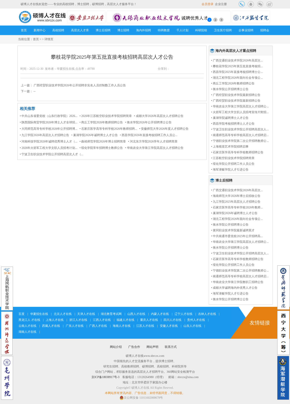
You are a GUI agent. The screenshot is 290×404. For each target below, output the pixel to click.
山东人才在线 (192, 325)
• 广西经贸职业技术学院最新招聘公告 (235, 95)
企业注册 (221, 4)
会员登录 (207, 4)
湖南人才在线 (27, 331)
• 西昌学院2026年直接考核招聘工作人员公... (149, 135)
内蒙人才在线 (160, 314)
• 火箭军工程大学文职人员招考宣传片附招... (240, 112)
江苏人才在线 (145, 325)
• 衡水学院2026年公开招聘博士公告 (148, 122)
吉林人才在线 (207, 314)
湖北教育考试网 (111, 314)
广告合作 (134, 347)
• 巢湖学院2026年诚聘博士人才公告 (94, 135)
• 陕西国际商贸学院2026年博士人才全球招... (48, 122)
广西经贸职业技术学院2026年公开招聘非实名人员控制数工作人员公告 (80, 85)
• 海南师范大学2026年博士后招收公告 (235, 196)
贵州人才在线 (196, 319)
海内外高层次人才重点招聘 (235, 51)
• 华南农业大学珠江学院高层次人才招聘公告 (154, 147)
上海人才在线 (55, 319)
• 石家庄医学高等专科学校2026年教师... (237, 207)
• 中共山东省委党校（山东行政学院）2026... (48, 116)
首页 (24, 30)
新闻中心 (39, 30)
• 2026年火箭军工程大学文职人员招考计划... (48, 147)
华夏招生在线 (39, 314)
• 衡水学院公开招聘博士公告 (230, 89)
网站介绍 (116, 347)
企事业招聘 (246, 30)
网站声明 (152, 347)
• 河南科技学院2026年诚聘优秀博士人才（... (48, 141)
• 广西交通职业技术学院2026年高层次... (237, 60)
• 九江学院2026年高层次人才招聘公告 (44, 135)
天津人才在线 (86, 314)
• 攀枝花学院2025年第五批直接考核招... (237, 66)
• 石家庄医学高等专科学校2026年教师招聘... (108, 128)
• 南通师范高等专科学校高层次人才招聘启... (240, 135)
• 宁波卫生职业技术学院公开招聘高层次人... (240, 129)
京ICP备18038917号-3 (105, 377)
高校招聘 (58, 30)
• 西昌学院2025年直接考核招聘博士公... (237, 72)
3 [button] (221, 19)
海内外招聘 (143, 30)
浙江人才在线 (78, 319)
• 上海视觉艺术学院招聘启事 (230, 146)
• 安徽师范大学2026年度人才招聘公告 (164, 128)
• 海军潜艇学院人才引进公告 (230, 169)
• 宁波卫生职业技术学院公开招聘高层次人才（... (51, 154)
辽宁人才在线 (183, 314)
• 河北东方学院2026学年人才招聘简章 (152, 141)
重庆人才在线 (149, 319)
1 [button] (209, 19)
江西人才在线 (102, 319)
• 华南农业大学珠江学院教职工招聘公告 (237, 282)
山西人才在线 (136, 314)
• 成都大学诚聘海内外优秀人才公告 (234, 287)
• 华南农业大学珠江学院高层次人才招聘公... (240, 106)
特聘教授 (164, 30)
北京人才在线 (63, 314)
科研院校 (201, 30)
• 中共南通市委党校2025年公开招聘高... (237, 236)
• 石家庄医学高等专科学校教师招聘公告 (237, 152)
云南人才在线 (27, 325)
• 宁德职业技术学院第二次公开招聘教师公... (240, 140)
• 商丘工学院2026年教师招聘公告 (101, 122)
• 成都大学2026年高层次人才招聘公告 (158, 116)
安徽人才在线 (169, 325)
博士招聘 (123, 30)
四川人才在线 (172, 319)
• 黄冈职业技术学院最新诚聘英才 (232, 230)
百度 (21, 314)
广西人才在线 (98, 325)
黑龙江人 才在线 (29, 319)
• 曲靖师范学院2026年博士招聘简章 (103, 141)
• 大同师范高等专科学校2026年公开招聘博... (48, 128)
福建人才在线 (125, 319)
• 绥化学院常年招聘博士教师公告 (101, 147)
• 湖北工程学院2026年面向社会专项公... (237, 77)
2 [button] (215, 19)
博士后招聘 (103, 30)
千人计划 (182, 30)
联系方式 (171, 347)
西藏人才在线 (51, 325)
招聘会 (264, 30)
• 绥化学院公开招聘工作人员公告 (232, 163)
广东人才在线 (75, 325)
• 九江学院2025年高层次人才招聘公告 (235, 201)
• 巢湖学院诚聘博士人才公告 (230, 117)
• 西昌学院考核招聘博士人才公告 (232, 123)
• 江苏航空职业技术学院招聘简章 (232, 158)
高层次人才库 (80, 30)
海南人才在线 (122, 325)
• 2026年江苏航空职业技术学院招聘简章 (106, 116)
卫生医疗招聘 (223, 30)
